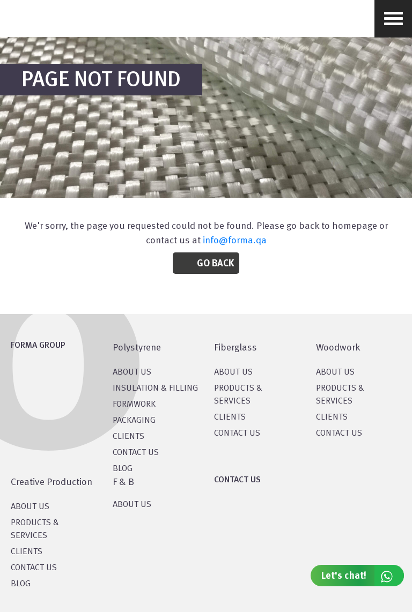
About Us (233, 372)
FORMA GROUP (38, 345)
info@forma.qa (235, 240)
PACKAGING (134, 420)
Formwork (134, 404)
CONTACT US (136, 453)
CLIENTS (128, 436)
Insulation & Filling (155, 388)
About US (132, 372)
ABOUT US (132, 505)
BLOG (123, 469)
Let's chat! (362, 575)
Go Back (215, 263)
